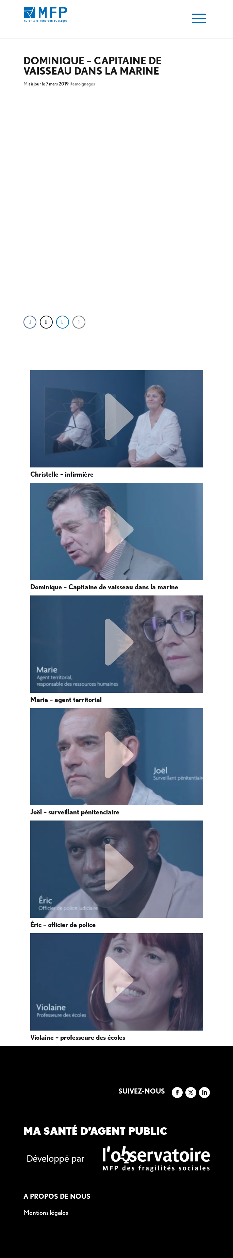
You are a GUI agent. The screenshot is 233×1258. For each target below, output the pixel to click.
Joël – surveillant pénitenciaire (74, 812)
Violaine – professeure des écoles (77, 1037)
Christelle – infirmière (62, 474)
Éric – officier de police (63, 925)
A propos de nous (56, 1196)
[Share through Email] (78, 322)
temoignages (83, 83)
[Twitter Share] (46, 322)
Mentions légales (45, 1212)
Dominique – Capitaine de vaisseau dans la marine (104, 587)
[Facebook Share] (29, 322)
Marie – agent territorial (66, 700)
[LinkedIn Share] (62, 322)
